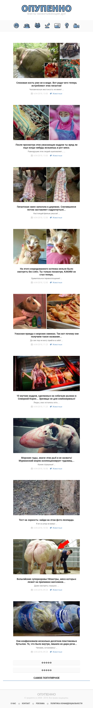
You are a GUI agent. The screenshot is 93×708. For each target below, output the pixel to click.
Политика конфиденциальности (66, 703)
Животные (57, 93)
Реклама (40, 703)
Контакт (26, 703)
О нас (13, 703)
